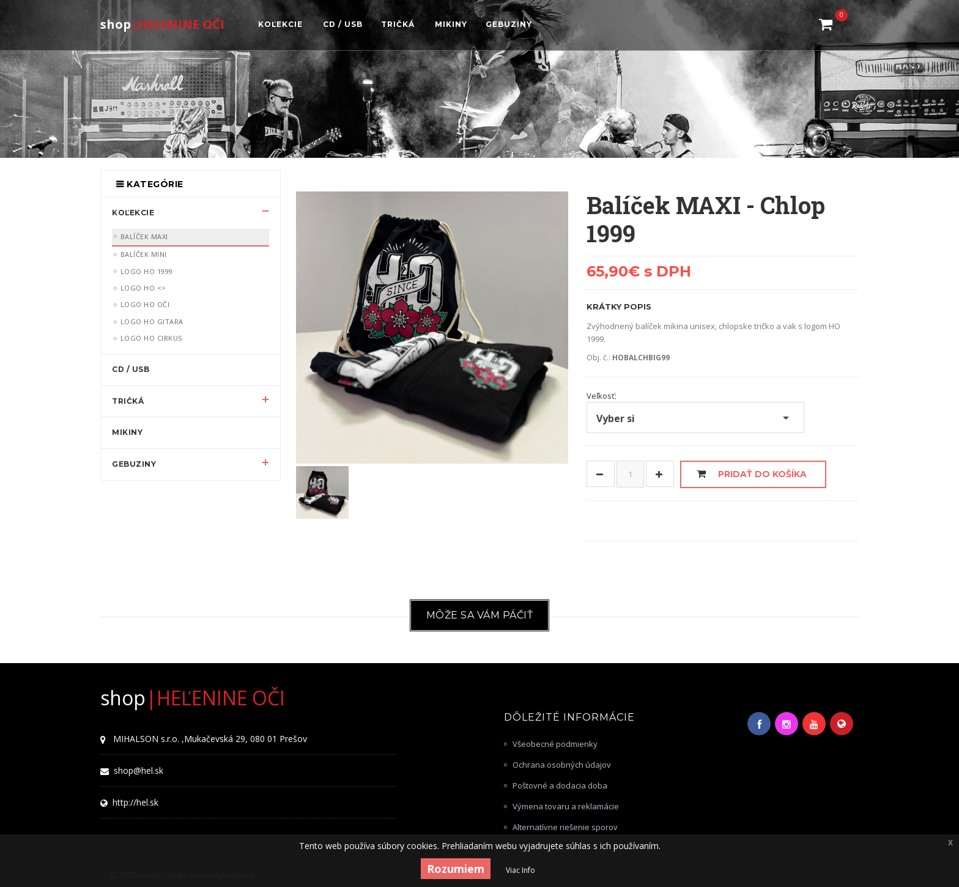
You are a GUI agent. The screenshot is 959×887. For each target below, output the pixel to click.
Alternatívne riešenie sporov (565, 827)
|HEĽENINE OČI (162, 23)
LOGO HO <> (143, 287)
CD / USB (130, 369)
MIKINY (127, 432)
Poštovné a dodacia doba (560, 785)
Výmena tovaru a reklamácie (566, 806)
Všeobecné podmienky (555, 743)
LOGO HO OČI (145, 304)
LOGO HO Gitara (151, 321)
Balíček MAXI (144, 236)
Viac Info (520, 870)
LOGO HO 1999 (146, 271)
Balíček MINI (143, 254)
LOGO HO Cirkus (151, 338)
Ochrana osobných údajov (562, 764)
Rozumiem (455, 868)
